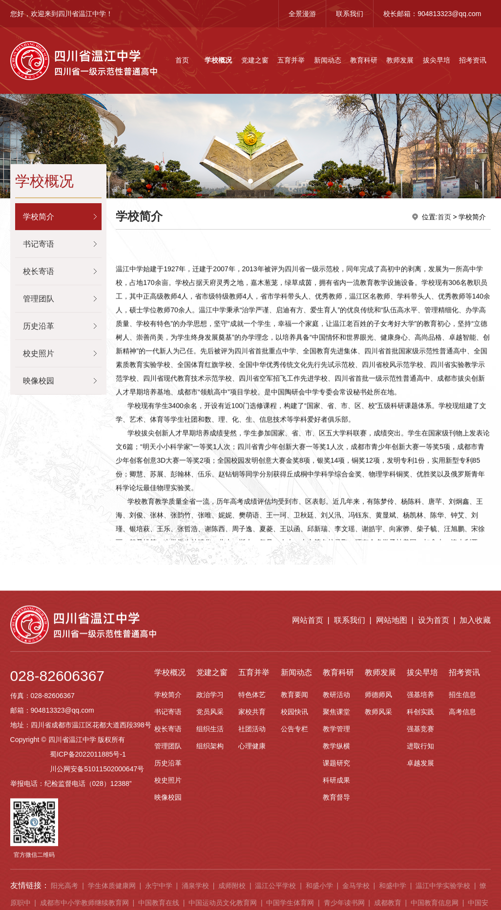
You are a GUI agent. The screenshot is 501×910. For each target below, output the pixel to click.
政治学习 (210, 885)
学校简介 (38, 216)
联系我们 (349, 14)
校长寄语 (38, 271)
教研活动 (336, 885)
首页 (182, 60)
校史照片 (38, 353)
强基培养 (420, 885)
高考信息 (462, 903)
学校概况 (218, 60)
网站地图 (391, 811)
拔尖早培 (436, 60)
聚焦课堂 (336, 903)
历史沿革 (38, 326)
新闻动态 (327, 60)
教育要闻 (294, 885)
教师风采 (378, 903)
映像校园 (38, 381)
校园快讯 (294, 903)
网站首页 (307, 811)
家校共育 (252, 903)
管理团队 (38, 299)
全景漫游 (302, 14)
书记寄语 (38, 244)
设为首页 (433, 811)
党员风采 (210, 903)
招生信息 (462, 885)
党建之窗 (255, 60)
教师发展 (400, 60)
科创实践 (420, 903)
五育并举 (291, 60)
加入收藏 (475, 811)
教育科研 (363, 60)
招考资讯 (472, 60)
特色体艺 (252, 885)
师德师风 (378, 885)
